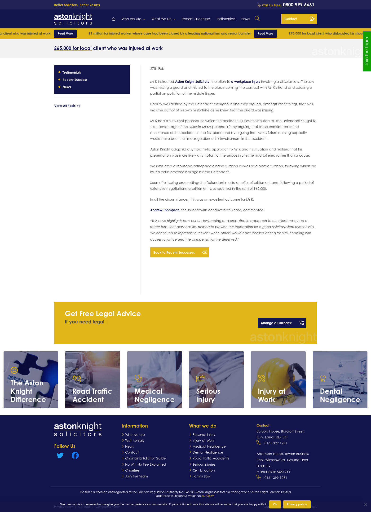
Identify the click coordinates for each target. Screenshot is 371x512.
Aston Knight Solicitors (192, 81)
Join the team (136, 476)
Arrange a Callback (282, 323)
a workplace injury (245, 81)
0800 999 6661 (298, 5)
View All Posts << (67, 106)
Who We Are (131, 19)
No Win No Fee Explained (145, 464)
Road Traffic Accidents (211, 458)
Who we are (135, 435)
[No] (365, 504)
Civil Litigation (204, 470)
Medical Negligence (209, 446)
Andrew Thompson (164, 210)
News (245, 19)
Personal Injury (204, 435)
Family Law (202, 476)
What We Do (161, 19)
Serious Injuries (204, 464)
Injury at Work (203, 440)
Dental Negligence (208, 452)
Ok (275, 504)
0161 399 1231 (276, 443)
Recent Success (74, 80)
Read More (77, 33)
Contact (299, 19)
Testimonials (225, 19)
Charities (132, 470)
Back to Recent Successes (180, 252)
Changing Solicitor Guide (145, 458)
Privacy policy (297, 504)
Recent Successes (196, 19)
